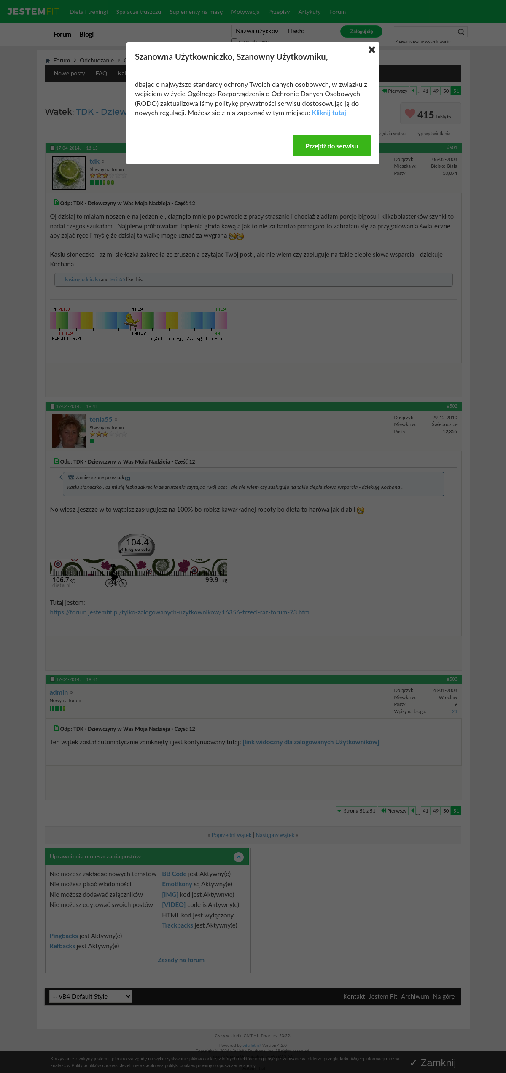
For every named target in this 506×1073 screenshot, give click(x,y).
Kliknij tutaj (329, 112)
